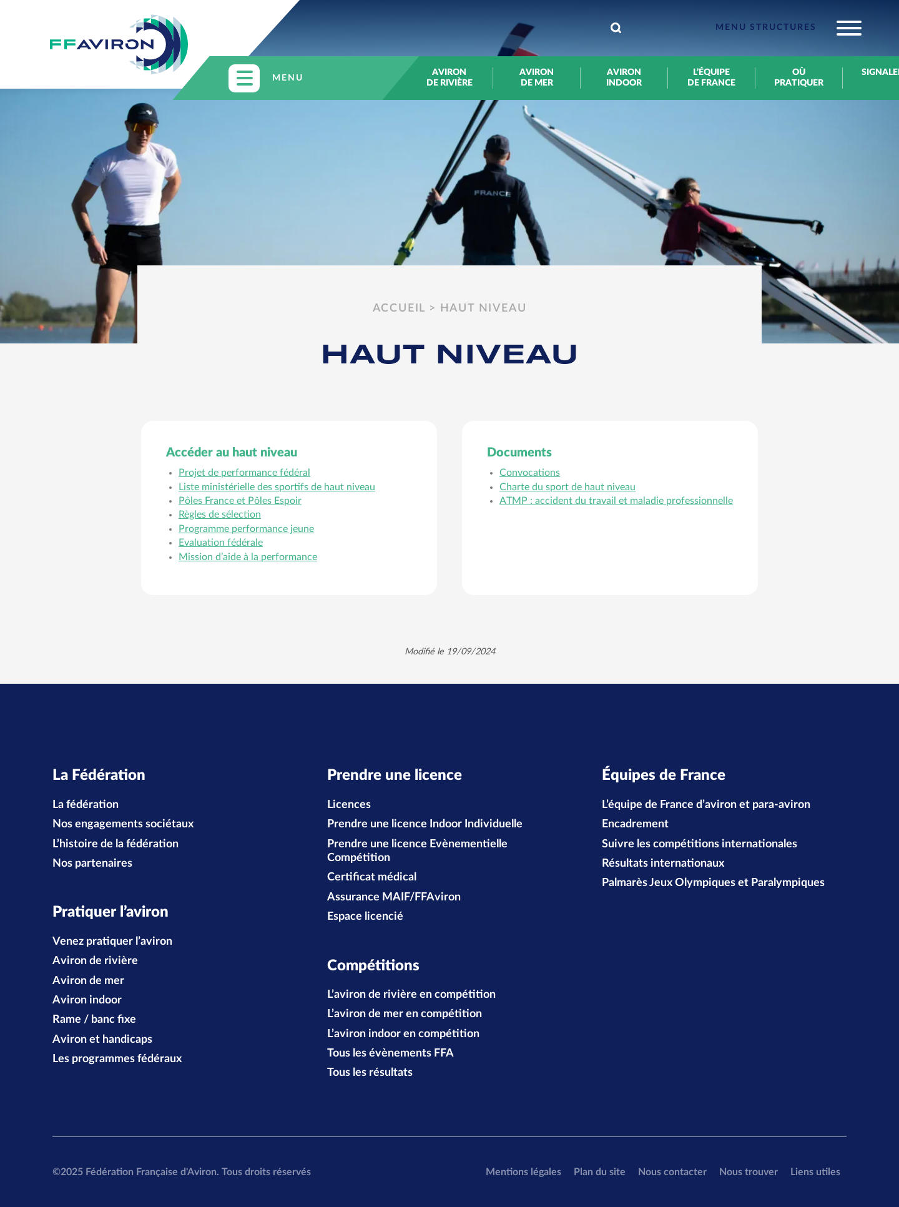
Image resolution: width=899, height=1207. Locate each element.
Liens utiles (815, 1172)
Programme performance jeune (246, 529)
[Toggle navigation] (788, 28)
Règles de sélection (220, 515)
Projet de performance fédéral (244, 473)
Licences (349, 804)
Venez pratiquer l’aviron (112, 941)
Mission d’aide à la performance (248, 557)
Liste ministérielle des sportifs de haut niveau (277, 487)
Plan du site (600, 1172)
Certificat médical (371, 877)
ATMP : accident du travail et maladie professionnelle (616, 501)
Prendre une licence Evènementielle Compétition (417, 851)
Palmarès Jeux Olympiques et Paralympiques (713, 883)
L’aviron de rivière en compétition (411, 994)
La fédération (85, 804)
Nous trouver (748, 1172)
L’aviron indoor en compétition (403, 1034)
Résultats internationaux (663, 863)
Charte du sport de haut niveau (567, 487)
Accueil (399, 308)
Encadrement (635, 824)
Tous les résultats (370, 1072)
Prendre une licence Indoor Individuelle (425, 824)
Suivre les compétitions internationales (699, 844)
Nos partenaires (92, 863)
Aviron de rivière (449, 77)
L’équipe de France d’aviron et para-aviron (706, 804)
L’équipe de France (711, 77)
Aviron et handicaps (102, 1039)
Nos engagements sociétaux (123, 824)
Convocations (529, 473)
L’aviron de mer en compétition (404, 1014)
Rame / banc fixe (94, 1019)
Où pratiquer (798, 77)
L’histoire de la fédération (115, 844)
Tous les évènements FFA (390, 1053)
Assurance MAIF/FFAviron (394, 897)
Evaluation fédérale (221, 543)
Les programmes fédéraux (117, 1059)
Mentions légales (523, 1172)
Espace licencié (365, 916)
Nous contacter (672, 1172)
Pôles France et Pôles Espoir (240, 501)
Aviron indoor (624, 77)
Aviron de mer (536, 77)
